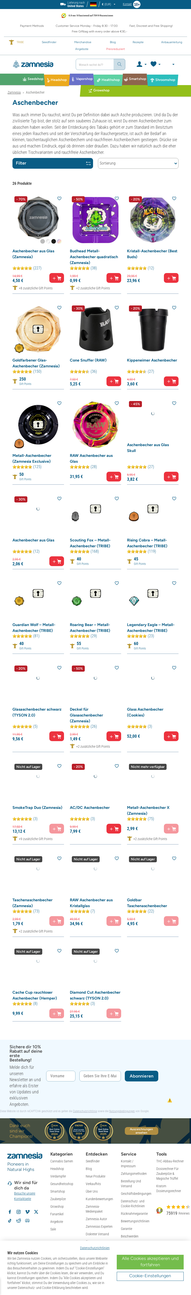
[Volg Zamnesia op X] (36, 1211)
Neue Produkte (95, 1176)
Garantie (126, 1229)
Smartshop (57, 1191)
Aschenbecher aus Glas (33, 540)
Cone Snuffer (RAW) (88, 360)
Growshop (57, 1206)
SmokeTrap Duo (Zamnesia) (37, 807)
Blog (89, 1169)
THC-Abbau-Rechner (170, 1161)
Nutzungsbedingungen (122, 1111)
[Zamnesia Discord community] (27, 1220)
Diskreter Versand (97, 1234)
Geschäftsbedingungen (136, 1194)
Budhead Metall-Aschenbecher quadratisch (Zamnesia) (94, 257)
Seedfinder (93, 1161)
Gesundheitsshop (61, 1184)
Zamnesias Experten (99, 1226)
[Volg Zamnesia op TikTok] (9, 1220)
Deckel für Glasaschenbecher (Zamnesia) (86, 715)
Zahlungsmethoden (134, 1174)
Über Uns (92, 1191)
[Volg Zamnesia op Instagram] (18, 1211)
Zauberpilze (58, 1199)
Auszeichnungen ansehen (141, 1131)
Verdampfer (58, 1176)
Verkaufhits (93, 1184)
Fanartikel (57, 1214)
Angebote (56, 1222)
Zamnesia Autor (96, 1219)
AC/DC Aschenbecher (90, 807)
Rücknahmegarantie (134, 1214)
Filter (53, 163)
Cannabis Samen (61, 1161)
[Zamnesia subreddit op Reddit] (18, 1220)
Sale (53, 1229)
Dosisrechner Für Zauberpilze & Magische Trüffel (167, 1173)
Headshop (57, 1169)
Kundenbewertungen (99, 1199)
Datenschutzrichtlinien (95, 1248)
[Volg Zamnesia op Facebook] (9, 1211)
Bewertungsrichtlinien (135, 1221)
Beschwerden (129, 1236)
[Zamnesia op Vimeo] (27, 1211)
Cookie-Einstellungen (150, 1275)
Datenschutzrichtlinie (85, 1111)
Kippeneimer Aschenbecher (152, 360)
